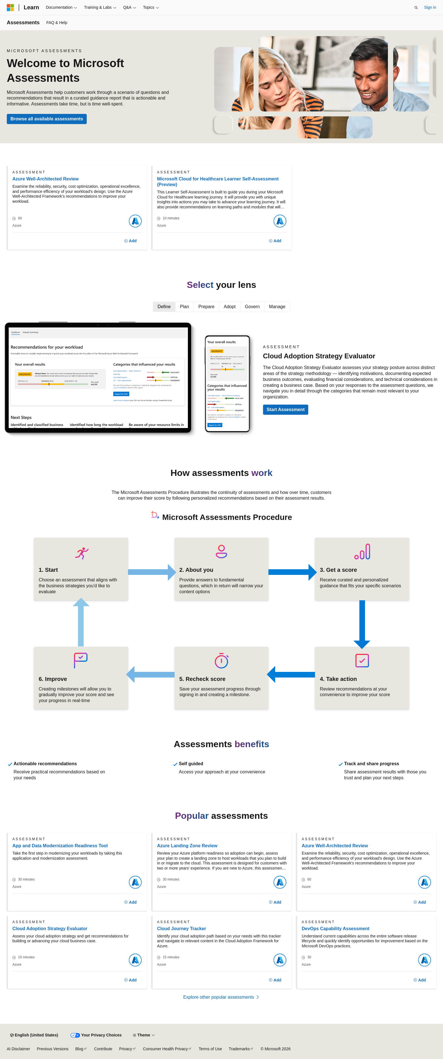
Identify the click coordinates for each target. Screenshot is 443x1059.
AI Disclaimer (18, 1049)
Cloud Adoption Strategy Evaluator (49, 928)
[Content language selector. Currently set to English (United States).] (34, 1035)
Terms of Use (210, 1049)
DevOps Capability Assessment (336, 928)
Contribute (103, 1049)
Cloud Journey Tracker (181, 928)
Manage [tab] (277, 306)
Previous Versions (52, 1049)
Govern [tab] (252, 306)
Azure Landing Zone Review (187, 845)
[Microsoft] (10, 7)
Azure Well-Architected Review (45, 179)
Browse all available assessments (46, 118)
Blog (79, 1049)
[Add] (130, 241)
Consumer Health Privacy (165, 1049)
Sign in (430, 7)
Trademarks (239, 1049)
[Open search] (416, 8)
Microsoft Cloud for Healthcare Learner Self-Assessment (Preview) (218, 182)
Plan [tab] (184, 306)
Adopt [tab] (230, 306)
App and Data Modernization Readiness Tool (60, 845)
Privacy (125, 1049)
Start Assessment (286, 409)
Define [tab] (164, 306)
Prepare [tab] (206, 306)
